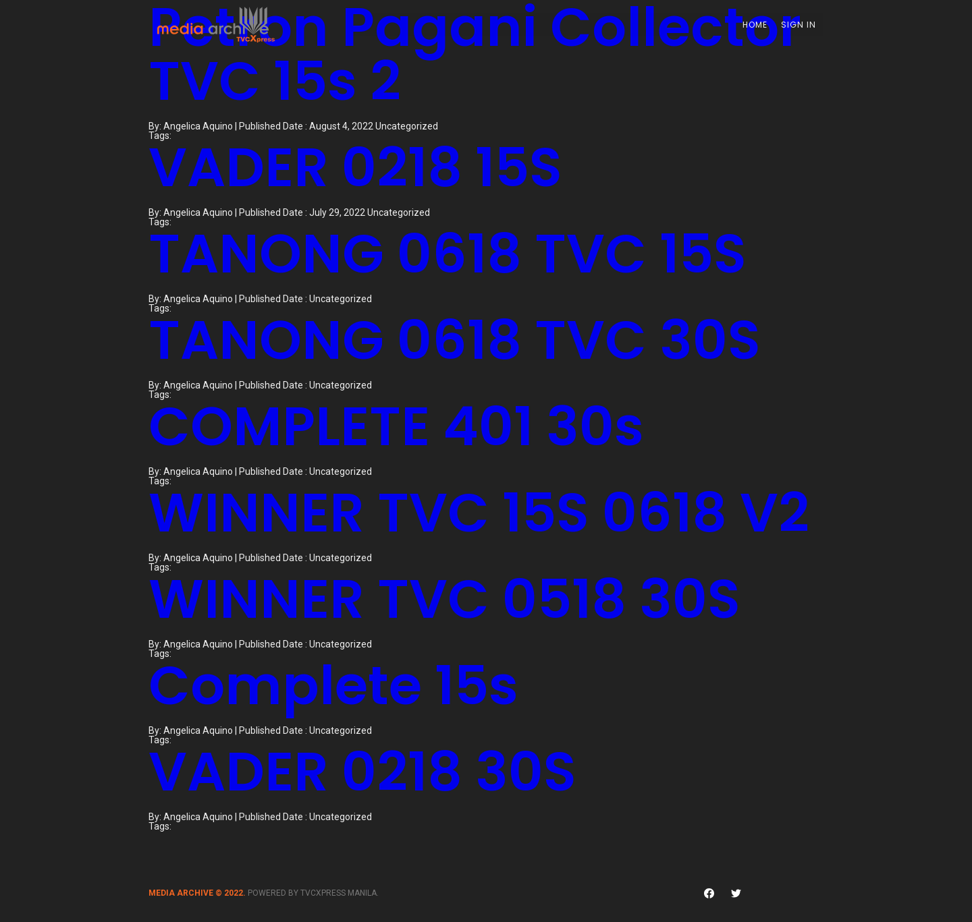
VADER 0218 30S (362, 771)
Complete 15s (333, 685)
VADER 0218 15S (355, 167)
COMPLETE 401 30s (396, 426)
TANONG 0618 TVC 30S (454, 340)
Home (757, 24)
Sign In (800, 24)
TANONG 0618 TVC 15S (447, 253)
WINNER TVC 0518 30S (444, 599)
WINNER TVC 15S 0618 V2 (478, 512)
